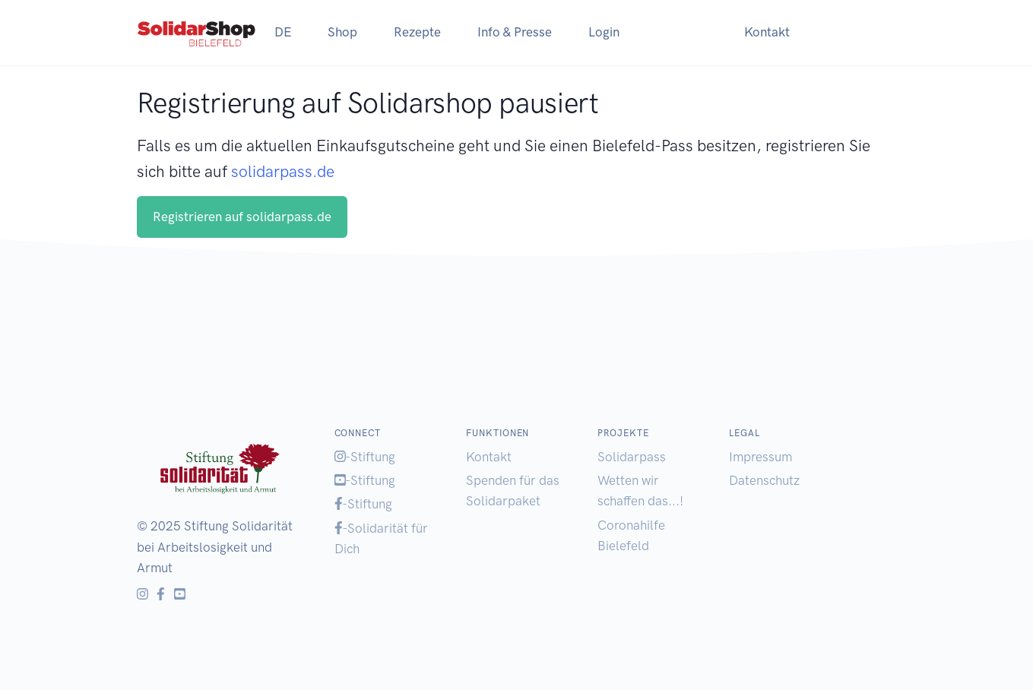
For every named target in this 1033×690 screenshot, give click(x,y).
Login (603, 32)
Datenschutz (764, 480)
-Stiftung (365, 456)
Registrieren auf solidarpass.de (242, 216)
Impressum (760, 456)
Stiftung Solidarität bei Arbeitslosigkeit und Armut (215, 546)
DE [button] (282, 32)
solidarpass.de (282, 171)
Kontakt (767, 32)
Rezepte (417, 32)
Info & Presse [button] (514, 32)
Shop (342, 32)
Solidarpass (631, 456)
